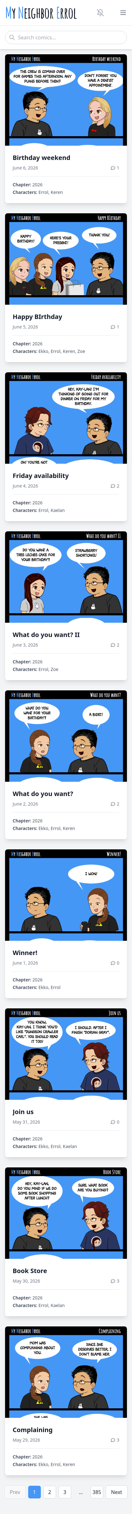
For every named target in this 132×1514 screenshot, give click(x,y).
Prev (15, 1492)
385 (96, 1492)
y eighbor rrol (41, 12)
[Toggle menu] (123, 12)
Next (116, 1492)
